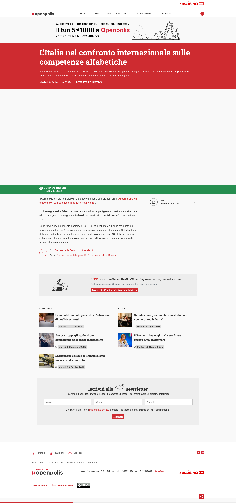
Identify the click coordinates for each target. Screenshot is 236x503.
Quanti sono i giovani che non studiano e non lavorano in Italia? (160, 317)
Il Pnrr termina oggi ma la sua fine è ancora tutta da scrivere (157, 337)
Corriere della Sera (65, 250)
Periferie (167, 14)
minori (79, 250)
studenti (88, 250)
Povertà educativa (89, 82)
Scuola (112, 255)
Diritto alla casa (116, 14)
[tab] (78, 308)
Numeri (59, 452)
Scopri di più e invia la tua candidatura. (114, 290)
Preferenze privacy (62, 485)
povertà (82, 255)
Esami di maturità (144, 14)
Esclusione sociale (67, 255)
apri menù (202, 14)
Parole (41, 452)
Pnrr (96, 14)
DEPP (94, 279)
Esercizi (77, 452)
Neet (82, 14)
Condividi (201, 496)
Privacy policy (39, 485)
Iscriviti (118, 416)
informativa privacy (99, 409)
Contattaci (159, 471)
